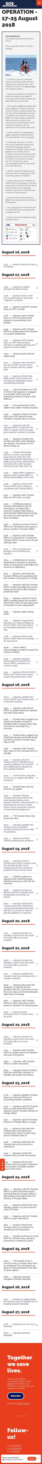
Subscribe (16, 1396)
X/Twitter (15, 1446)
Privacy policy (23, 1403)
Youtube (14, 1451)
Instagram (15, 1448)
